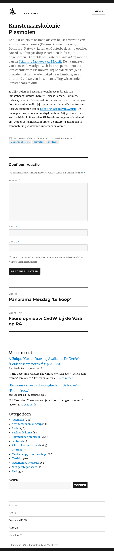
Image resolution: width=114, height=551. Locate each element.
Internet (17, 449)
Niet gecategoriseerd (24, 466)
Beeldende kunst (64, 138)
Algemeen (18, 419)
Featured (17, 441)
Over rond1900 (18, 520)
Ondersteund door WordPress (43, 545)
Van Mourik (52, 142)
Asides (16, 428)
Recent (13, 505)
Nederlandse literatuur (25, 462)
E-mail (14, 241)
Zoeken (13, 479)
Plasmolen (38, 142)
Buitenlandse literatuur (26, 436)
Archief (13, 512)
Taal (14, 471)
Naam (13, 226)
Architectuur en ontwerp (27, 423)
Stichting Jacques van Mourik (40, 61)
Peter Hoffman (26, 138)
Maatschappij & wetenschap (29, 454)
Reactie (14, 180)
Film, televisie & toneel (26, 445)
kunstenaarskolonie (20, 142)
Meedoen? (15, 535)
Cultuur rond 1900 (17, 545)
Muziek (16, 458)
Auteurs (14, 527)
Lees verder (66, 378)
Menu (99, 11)
